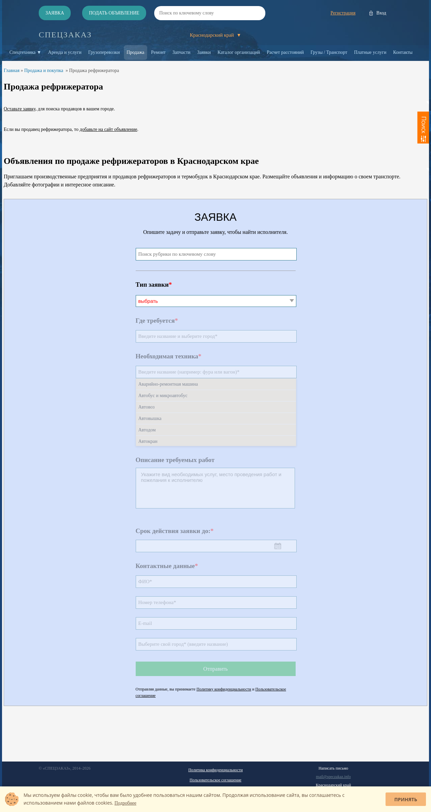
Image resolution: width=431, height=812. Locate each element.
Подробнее (125, 803)
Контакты (403, 52)
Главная (12, 70)
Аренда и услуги (64, 52)
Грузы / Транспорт (328, 52)
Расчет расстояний (285, 52)
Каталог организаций (239, 52)
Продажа (135, 52)
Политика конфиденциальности (215, 770)
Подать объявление (114, 12)
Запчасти (181, 52)
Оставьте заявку (19, 108)
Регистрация (342, 12)
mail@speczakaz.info (333, 776)
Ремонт (158, 52)
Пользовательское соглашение (215, 780)
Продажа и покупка (43, 70)
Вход (381, 12)
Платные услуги (370, 52)
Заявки (204, 52)
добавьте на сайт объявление (108, 129)
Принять (405, 799)
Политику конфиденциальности (224, 689)
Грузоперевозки (104, 52)
